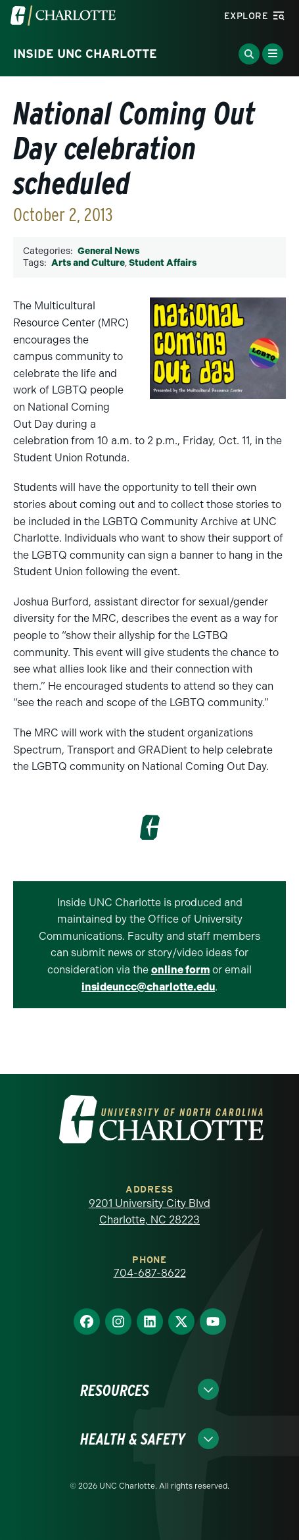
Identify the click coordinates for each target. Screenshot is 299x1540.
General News (108, 251)
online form (180, 969)
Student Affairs (162, 263)
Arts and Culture (88, 263)
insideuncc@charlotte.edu (148, 987)
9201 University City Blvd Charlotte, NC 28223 (149, 1212)
